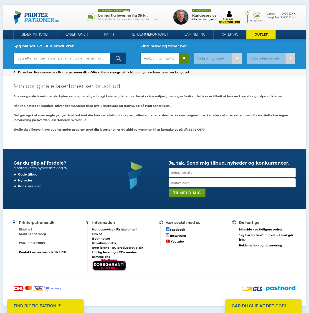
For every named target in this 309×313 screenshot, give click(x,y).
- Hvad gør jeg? (266, 237)
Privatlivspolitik (104, 243)
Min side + (229, 17)
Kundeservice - (114, 229)
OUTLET (261, 34)
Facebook (175, 229)
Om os (97, 234)
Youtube (175, 241)
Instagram (176, 235)
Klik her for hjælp (204, 19)
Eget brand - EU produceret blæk (117, 247)
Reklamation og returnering (260, 245)
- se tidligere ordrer (261, 229)
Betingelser (101, 238)
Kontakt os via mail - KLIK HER (42, 252)
